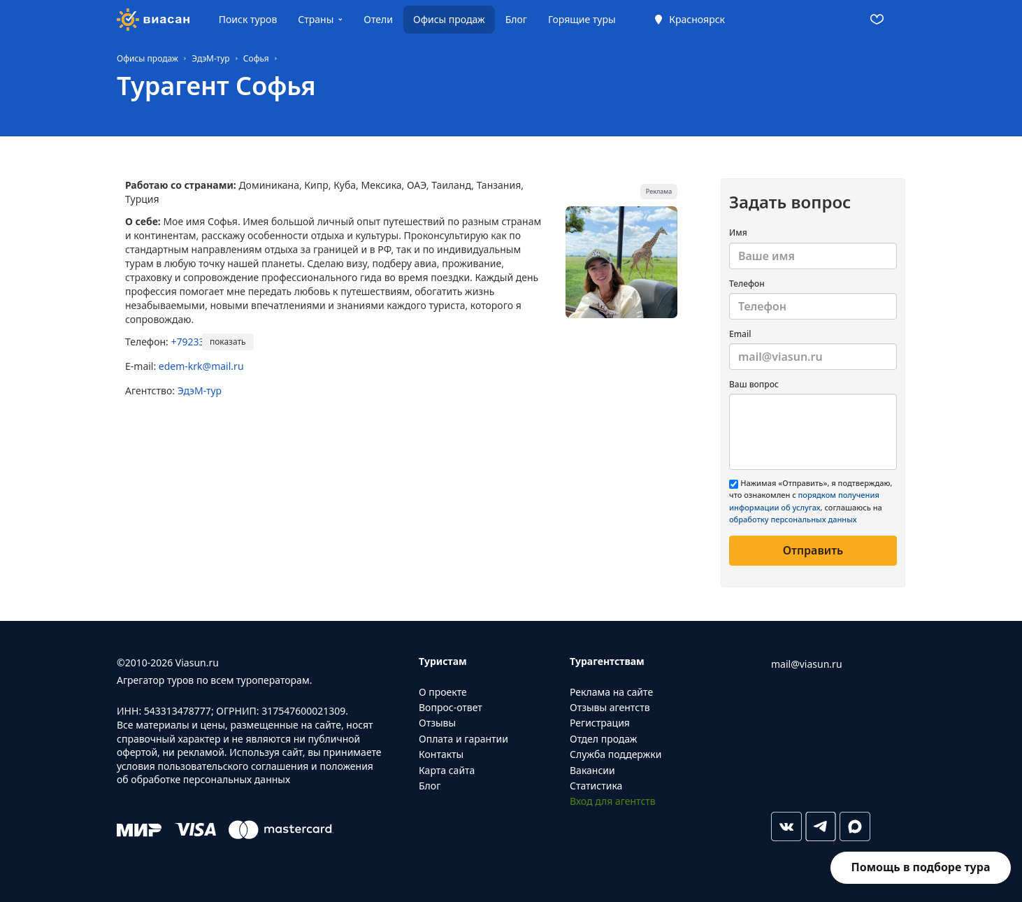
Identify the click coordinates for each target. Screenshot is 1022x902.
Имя (738, 232)
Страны (315, 19)
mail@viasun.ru (806, 664)
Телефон (747, 283)
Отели (378, 19)
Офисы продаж (449, 19)
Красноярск (697, 19)
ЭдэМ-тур (200, 390)
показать (228, 342)
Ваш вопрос (754, 384)
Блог (516, 19)
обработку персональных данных (793, 519)
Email (740, 334)
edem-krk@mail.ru (201, 366)
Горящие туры (582, 19)
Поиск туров (248, 19)
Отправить (813, 550)
